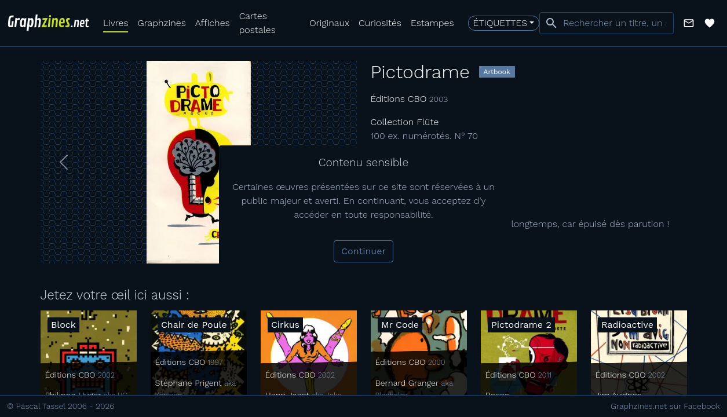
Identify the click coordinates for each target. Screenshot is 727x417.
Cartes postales (257, 22)
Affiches (212, 22)
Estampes (432, 22)
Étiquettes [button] (500, 22)
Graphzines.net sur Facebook (665, 406)
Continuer (363, 251)
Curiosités (380, 22)
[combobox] (606, 23)
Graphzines (161, 22)
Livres (115, 22)
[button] (688, 23)
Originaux (329, 22)
